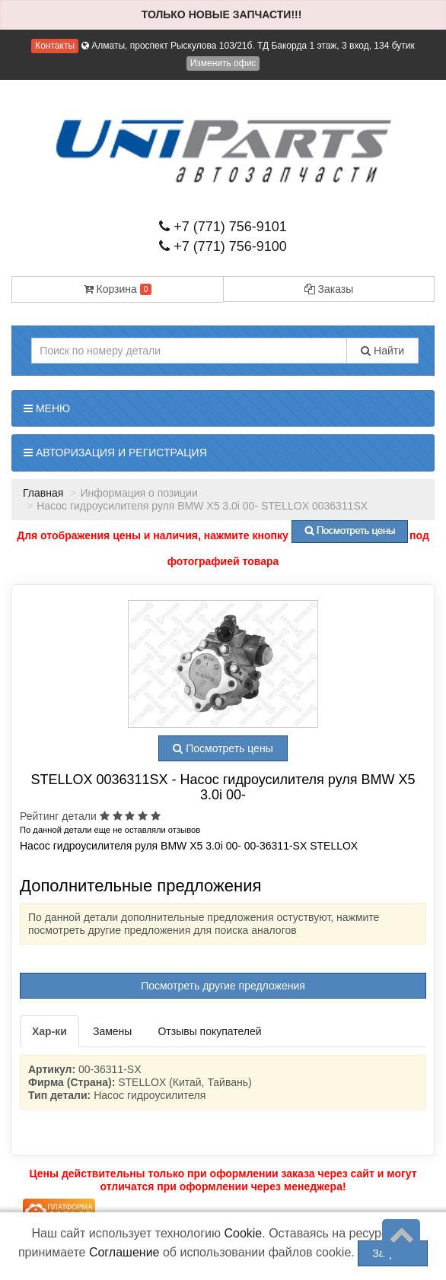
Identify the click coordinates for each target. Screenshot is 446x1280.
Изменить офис (223, 63)
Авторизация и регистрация (115, 452)
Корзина (118, 289)
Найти (382, 351)
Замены (112, 1031)
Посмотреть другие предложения (223, 986)
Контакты (55, 45)
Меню (47, 408)
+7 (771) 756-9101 (223, 226)
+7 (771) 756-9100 (223, 246)
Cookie (243, 1233)
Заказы (329, 289)
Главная (43, 493)
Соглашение (124, 1252)
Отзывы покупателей (209, 1031)
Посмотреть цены (222, 748)
